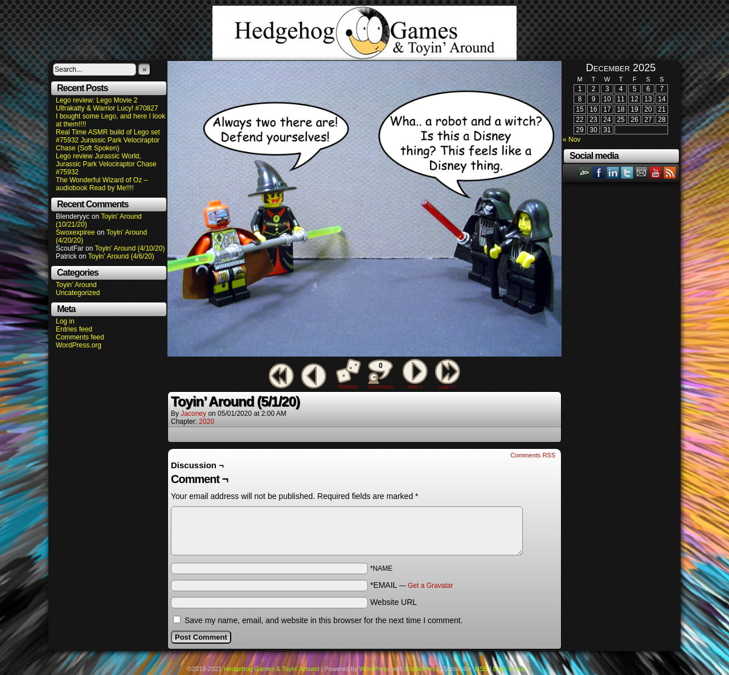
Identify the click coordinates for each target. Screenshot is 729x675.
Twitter (627, 172)
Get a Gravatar (430, 586)
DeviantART (585, 172)
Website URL (393, 602)
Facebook (599, 172)
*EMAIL (411, 585)
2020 (206, 422)
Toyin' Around (76, 285)
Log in (65, 321)
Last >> (447, 387)
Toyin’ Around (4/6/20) (121, 256)
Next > (415, 387)
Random (348, 387)
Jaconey (193, 414)
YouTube (656, 172)
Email (641, 172)
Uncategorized (78, 293)
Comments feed (80, 337)
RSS (670, 172)
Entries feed (74, 329)
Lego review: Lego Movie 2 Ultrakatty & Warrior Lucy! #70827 (107, 104)
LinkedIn (613, 172)
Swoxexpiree (75, 232)
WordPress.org (78, 345)
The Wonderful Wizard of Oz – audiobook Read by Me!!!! (102, 184)
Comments (380, 374)
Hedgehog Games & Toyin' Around (364, 33)
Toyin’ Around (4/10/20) (130, 248)
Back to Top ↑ (512, 668)
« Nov (571, 140)
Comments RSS (532, 455)
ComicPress (422, 668)
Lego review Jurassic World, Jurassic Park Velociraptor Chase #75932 (106, 164)
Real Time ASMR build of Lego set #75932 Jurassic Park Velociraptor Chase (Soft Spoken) (108, 140)
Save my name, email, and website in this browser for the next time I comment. (324, 620)
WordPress (374, 668)
